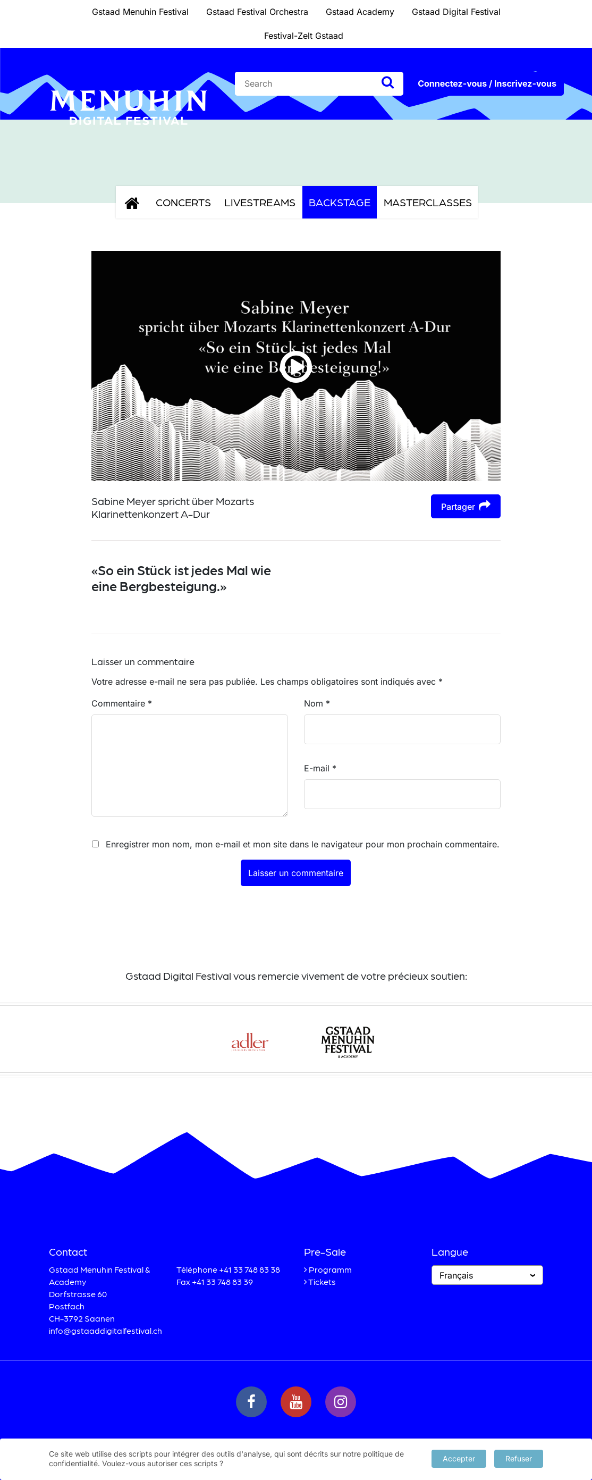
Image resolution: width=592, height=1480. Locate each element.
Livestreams (259, 202)
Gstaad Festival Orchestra (257, 11)
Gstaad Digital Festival (456, 11)
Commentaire (121, 703)
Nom (317, 703)
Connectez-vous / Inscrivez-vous (487, 83)
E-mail (320, 768)
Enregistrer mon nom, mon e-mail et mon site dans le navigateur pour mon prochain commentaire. (303, 844)
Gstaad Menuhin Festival (140, 11)
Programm (330, 1269)
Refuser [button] (518, 1457)
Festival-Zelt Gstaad (303, 35)
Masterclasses (428, 202)
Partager (465, 506)
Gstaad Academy (360, 11)
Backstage (339, 202)
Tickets (322, 1281)
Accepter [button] (459, 1457)
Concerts (183, 202)
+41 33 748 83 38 (249, 1269)
